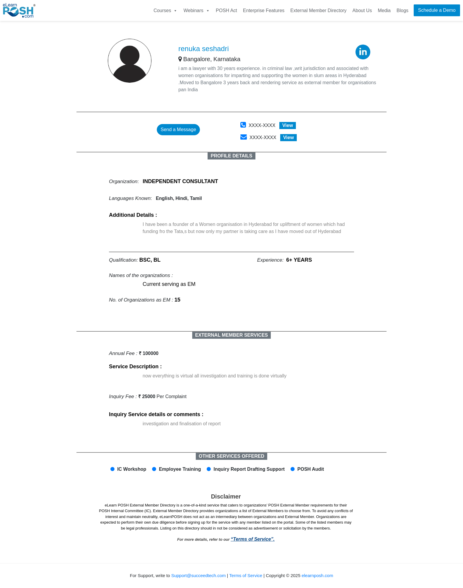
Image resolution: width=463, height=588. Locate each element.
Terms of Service (245, 575)
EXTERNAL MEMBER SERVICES (231, 335)
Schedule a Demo (437, 10)
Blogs (402, 10)
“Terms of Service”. (253, 539)
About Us (362, 10)
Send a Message (178, 129)
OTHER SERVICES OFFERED (231, 456)
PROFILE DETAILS (231, 155)
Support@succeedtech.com (198, 575)
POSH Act (226, 10)
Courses (166, 10)
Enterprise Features (264, 10)
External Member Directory (318, 10)
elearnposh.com (317, 575)
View (287, 125)
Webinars (196, 10)
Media (384, 10)
